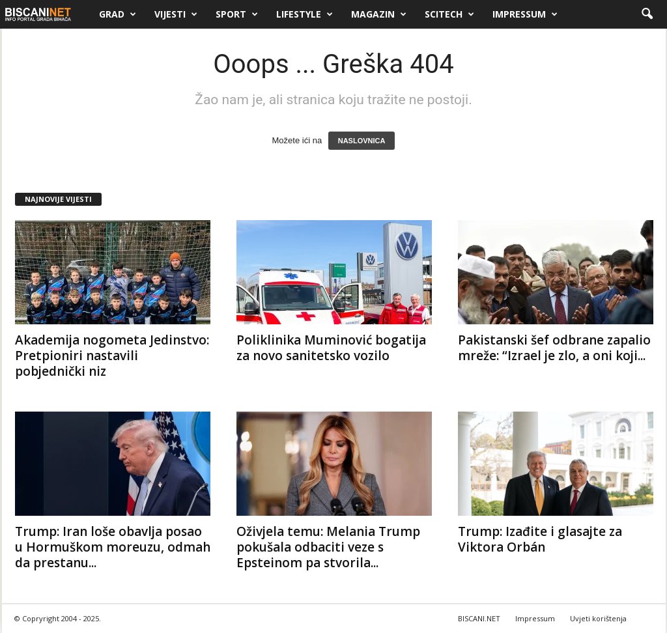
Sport (237, 14)
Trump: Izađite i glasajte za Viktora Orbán (540, 539)
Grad (117, 14)
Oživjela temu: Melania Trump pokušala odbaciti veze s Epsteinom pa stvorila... (328, 547)
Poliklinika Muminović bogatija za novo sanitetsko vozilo (331, 347)
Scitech (449, 14)
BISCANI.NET (479, 618)
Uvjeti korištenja (598, 618)
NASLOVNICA (362, 141)
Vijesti (175, 14)
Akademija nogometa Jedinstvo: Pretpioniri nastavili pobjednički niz (112, 355)
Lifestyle (304, 14)
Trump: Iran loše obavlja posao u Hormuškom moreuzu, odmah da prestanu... (112, 547)
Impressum (525, 14)
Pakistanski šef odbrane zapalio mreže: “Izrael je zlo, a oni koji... (554, 347)
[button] (646, 14)
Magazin (378, 14)
